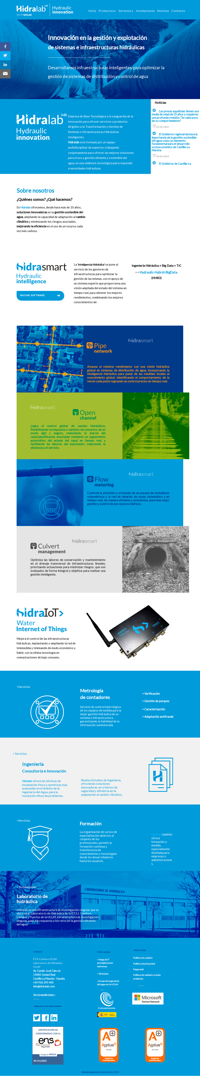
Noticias (163, 10)
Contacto (178, 10)
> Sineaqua (102, 973)
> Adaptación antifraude (157, 716)
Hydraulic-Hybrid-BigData (158, 272)
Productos (107, 10)
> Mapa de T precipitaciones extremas (105, 963)
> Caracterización (153, 709)
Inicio (92, 10)
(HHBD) (156, 278)
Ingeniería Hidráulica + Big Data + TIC (156, 265)
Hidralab (27, 781)
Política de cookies (143, 957)
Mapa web (138, 969)
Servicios (126, 10)
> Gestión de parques (155, 701)
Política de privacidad (144, 963)
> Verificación (151, 693)
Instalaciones (145, 10)
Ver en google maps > (44, 994)
